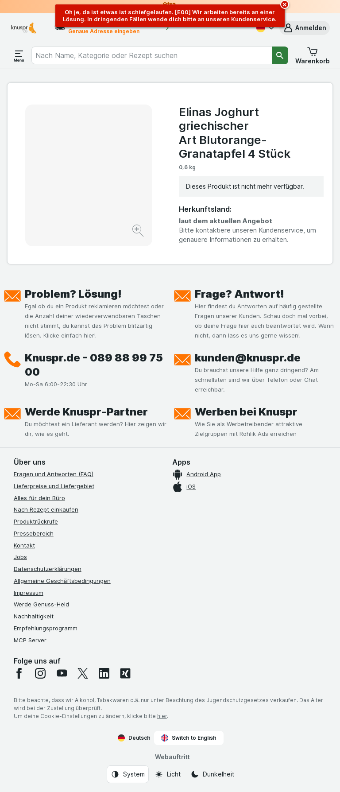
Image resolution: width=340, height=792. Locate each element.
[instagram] (40, 673)
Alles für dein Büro (39, 497)
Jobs (20, 556)
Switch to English (188, 738)
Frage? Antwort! (239, 293)
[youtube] (61, 673)
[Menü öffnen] (19, 55)
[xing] (125, 673)
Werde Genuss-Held (41, 604)
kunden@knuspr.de (248, 357)
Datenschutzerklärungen (47, 568)
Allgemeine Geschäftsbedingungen (62, 580)
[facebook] (19, 673)
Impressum (28, 592)
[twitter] (82, 673)
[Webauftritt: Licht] (168, 774)
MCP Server (30, 640)
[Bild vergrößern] (138, 232)
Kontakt (24, 545)
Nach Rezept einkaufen (46, 509)
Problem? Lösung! (73, 293)
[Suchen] (280, 55)
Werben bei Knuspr (246, 411)
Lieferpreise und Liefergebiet (54, 485)
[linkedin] (104, 673)
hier (162, 716)
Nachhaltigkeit (34, 616)
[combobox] (151, 55)
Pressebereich (34, 533)
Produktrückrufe (36, 521)
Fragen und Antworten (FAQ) (53, 474)
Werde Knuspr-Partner (86, 411)
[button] (304, 28)
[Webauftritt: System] (128, 774)
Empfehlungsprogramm (45, 628)
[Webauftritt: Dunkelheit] (212, 774)
